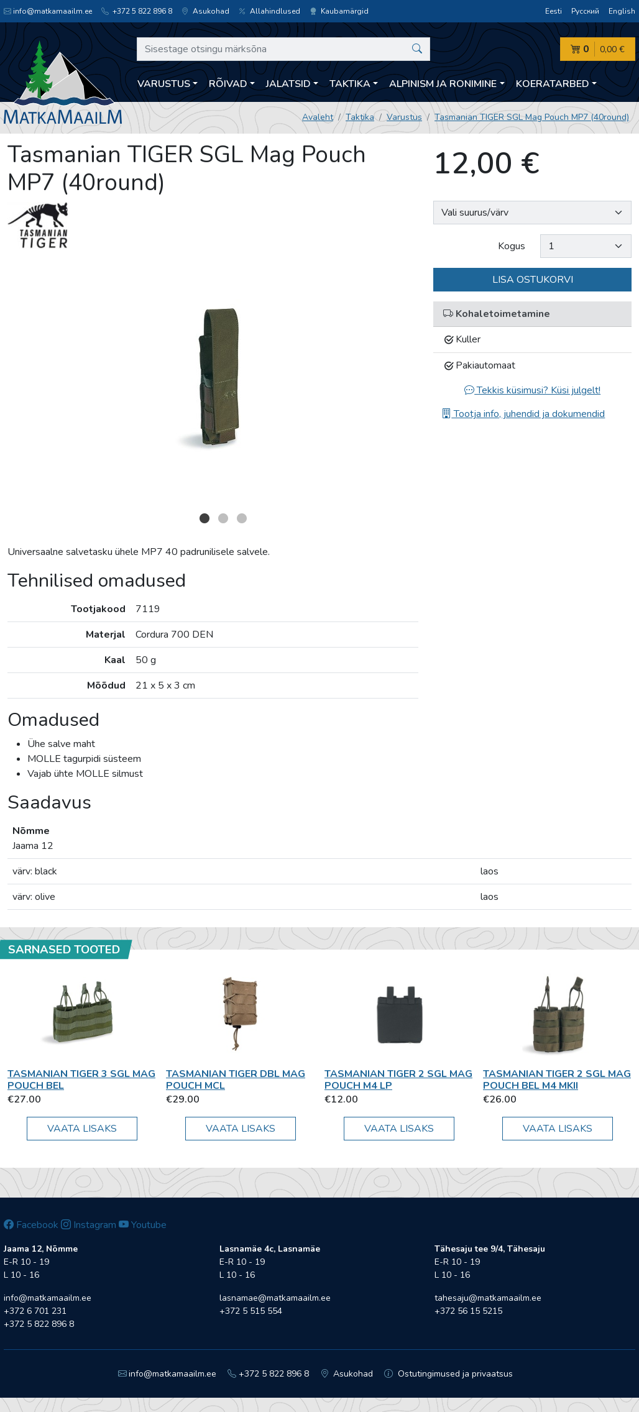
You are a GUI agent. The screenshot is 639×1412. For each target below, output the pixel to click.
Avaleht (317, 117)
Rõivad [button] (228, 84)
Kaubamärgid (339, 11)
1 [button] (204, 518)
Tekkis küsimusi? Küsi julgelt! (532, 390)
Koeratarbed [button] (552, 84)
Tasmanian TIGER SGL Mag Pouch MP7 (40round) (531, 117)
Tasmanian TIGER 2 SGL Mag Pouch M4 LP (398, 1080)
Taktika (360, 117)
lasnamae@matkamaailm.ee (275, 1298)
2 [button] (223, 518)
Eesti (553, 11)
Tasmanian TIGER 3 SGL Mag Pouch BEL (81, 1080)
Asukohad (205, 11)
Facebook (31, 1225)
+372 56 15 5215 (468, 1311)
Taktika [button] (349, 84)
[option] (213, 383)
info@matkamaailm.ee (48, 11)
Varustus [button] (163, 84)
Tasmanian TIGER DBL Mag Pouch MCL (235, 1080)
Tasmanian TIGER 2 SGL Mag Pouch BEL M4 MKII (557, 1080)
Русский (585, 11)
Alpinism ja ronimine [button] (443, 84)
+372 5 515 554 (250, 1311)
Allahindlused (269, 11)
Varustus (404, 117)
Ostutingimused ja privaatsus (448, 1374)
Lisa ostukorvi (532, 280)
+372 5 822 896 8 (136, 11)
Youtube (143, 1225)
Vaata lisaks (82, 1128)
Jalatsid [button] (288, 84)
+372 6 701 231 (35, 1311)
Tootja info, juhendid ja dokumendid (523, 414)
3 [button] (242, 518)
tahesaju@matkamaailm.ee (487, 1298)
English (622, 11)
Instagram (88, 1225)
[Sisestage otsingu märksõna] (283, 49)
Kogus (511, 246)
